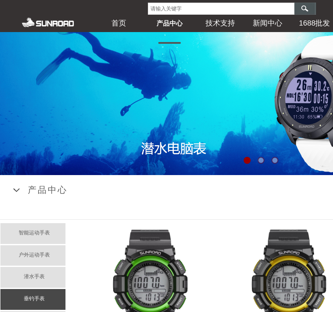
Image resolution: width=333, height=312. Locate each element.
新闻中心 (267, 23)
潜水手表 (34, 276)
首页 (118, 23)
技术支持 (220, 23)
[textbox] (221, 9)
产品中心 (170, 23)
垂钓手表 (34, 299)
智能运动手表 (34, 233)
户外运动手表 (34, 255)
